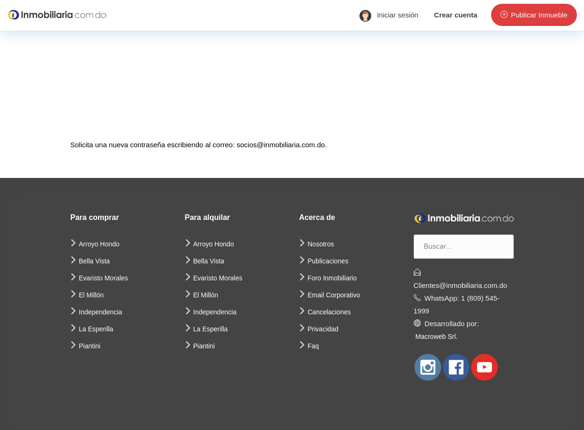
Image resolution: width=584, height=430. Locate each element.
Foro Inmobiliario (332, 278)
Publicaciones (328, 261)
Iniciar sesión (388, 15)
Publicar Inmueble (534, 15)
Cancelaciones (329, 312)
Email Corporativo (334, 295)
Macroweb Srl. (437, 336)
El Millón (91, 295)
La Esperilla (96, 329)
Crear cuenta (455, 15)
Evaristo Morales (103, 278)
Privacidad (323, 329)
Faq (313, 346)
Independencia (100, 312)
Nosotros (321, 244)
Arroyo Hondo (99, 244)
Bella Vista (94, 261)
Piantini (89, 346)
